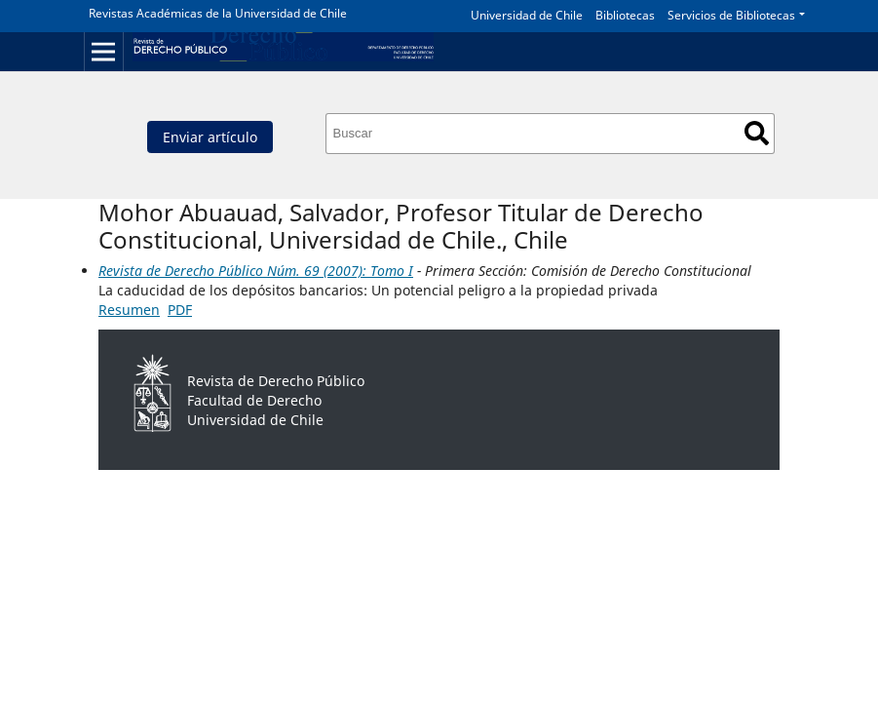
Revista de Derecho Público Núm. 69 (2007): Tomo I (255, 270)
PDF (180, 309)
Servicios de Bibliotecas (731, 15)
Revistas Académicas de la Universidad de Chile (218, 13)
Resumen (129, 309)
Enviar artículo (210, 137)
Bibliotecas (625, 15)
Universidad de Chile (527, 15)
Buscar (756, 133)
